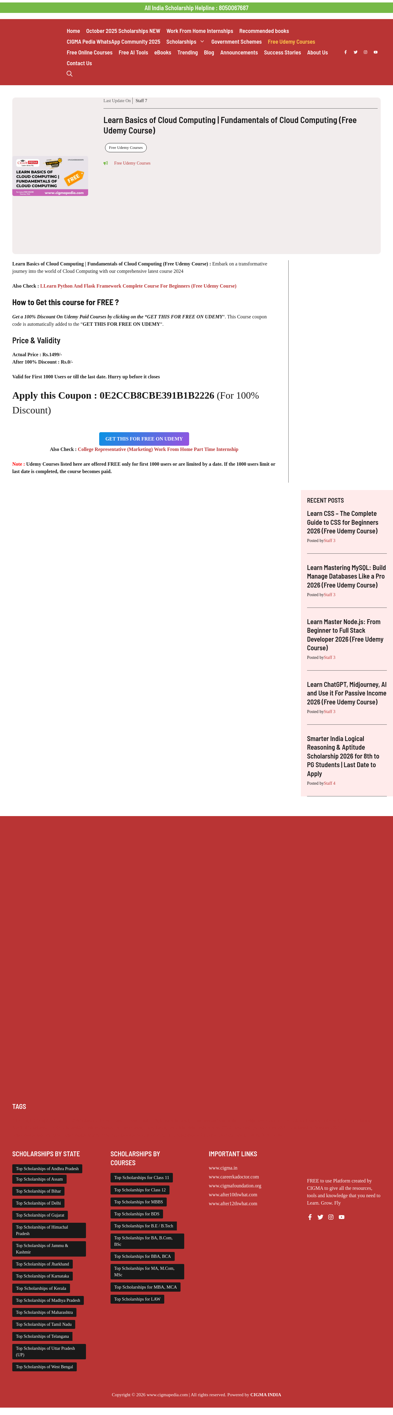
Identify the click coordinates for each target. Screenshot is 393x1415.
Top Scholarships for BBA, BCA (142, 1256)
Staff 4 (329, 783)
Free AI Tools (133, 52)
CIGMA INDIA (265, 1394)
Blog (209, 52)
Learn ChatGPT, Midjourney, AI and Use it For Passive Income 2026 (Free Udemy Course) (347, 693)
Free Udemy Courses (291, 41)
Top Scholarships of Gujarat (40, 1215)
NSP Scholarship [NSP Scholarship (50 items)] (67, 1127)
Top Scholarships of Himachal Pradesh (42, 1230)
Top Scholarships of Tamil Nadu (44, 1324)
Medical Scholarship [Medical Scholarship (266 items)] (30, 1127)
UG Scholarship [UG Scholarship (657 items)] (232, 1135)
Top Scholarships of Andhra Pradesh (47, 1168)
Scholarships (187, 41)
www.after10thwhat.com (233, 1194)
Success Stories (282, 52)
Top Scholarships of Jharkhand (42, 1264)
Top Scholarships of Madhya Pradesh (48, 1300)
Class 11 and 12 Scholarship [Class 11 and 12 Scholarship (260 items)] (125, 1120)
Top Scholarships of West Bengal (44, 1367)
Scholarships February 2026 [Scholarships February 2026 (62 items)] (314, 1127)
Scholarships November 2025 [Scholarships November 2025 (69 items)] (138, 1135)
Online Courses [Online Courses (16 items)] (99, 1127)
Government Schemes (236, 41)
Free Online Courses (89, 52)
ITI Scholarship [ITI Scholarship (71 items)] (358, 1120)
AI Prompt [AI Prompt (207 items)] (21, 1120)
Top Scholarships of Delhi (38, 1203)
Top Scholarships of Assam (39, 1179)
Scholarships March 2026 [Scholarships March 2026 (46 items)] (86, 1135)
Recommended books (264, 30)
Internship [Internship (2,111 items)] (332, 1120)
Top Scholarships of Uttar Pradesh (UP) (45, 1351)
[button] (70, 73)
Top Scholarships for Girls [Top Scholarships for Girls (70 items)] (192, 1135)
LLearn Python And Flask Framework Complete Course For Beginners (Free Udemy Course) (137, 286)
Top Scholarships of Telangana (42, 1336)
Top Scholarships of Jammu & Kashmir (42, 1248)
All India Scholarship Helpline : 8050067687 (196, 7)
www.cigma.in (223, 1167)
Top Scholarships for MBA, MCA (145, 1287)
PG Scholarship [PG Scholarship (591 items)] (130, 1127)
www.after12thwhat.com (233, 1203)
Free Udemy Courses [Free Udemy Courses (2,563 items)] (301, 1120)
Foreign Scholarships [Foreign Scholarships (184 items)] (260, 1120)
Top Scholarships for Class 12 (140, 1190)
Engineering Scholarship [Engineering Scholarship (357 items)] (216, 1120)
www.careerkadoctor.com (234, 1176)
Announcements (239, 52)
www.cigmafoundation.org (235, 1185)
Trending (187, 52)
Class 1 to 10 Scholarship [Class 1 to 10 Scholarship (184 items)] (74, 1120)
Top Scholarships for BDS (136, 1214)
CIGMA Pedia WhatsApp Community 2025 (113, 41)
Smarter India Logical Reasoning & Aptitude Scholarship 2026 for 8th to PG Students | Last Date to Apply (343, 755)
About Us (317, 52)
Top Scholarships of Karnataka (42, 1276)
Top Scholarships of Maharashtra (44, 1312)
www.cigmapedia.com (167, 1394)
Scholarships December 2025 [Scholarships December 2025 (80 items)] (260, 1127)
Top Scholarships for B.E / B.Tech (143, 1226)
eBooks (162, 52)
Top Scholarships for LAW (137, 1299)
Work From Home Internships (199, 30)
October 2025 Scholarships (123, 30)
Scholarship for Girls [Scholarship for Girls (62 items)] (166, 1127)
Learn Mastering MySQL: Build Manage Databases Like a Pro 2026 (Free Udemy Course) (346, 576)
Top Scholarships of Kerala (41, 1288)
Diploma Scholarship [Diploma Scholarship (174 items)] (172, 1120)
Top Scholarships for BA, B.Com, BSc (143, 1241)
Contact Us (79, 62)
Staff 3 (329, 540)
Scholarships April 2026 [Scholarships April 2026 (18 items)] (209, 1127)
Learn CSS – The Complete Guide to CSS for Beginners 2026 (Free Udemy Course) (342, 522)
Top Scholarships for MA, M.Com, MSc (144, 1271)
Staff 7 (141, 100)
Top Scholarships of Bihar (38, 1191)
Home (73, 30)
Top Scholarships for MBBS (138, 1202)
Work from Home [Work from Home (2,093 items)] (266, 1135)
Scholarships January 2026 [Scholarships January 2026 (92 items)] (36, 1135)
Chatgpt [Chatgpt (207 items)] (41, 1120)
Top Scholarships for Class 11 (141, 1177)
